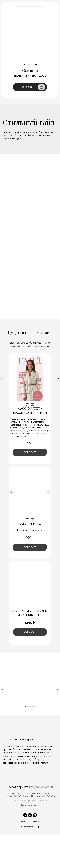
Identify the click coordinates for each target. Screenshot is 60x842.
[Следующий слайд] (57, 690)
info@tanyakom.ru (40, 787)
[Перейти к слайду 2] (27, 706)
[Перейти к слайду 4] (32, 706)
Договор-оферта (30, 805)
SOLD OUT (27, 87)
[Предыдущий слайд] (2, 690)
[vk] (30, 815)
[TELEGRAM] (25, 815)
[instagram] (35, 815)
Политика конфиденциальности (30, 800)
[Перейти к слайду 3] (30, 706)
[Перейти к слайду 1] (25, 706)
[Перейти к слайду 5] (34, 706)
